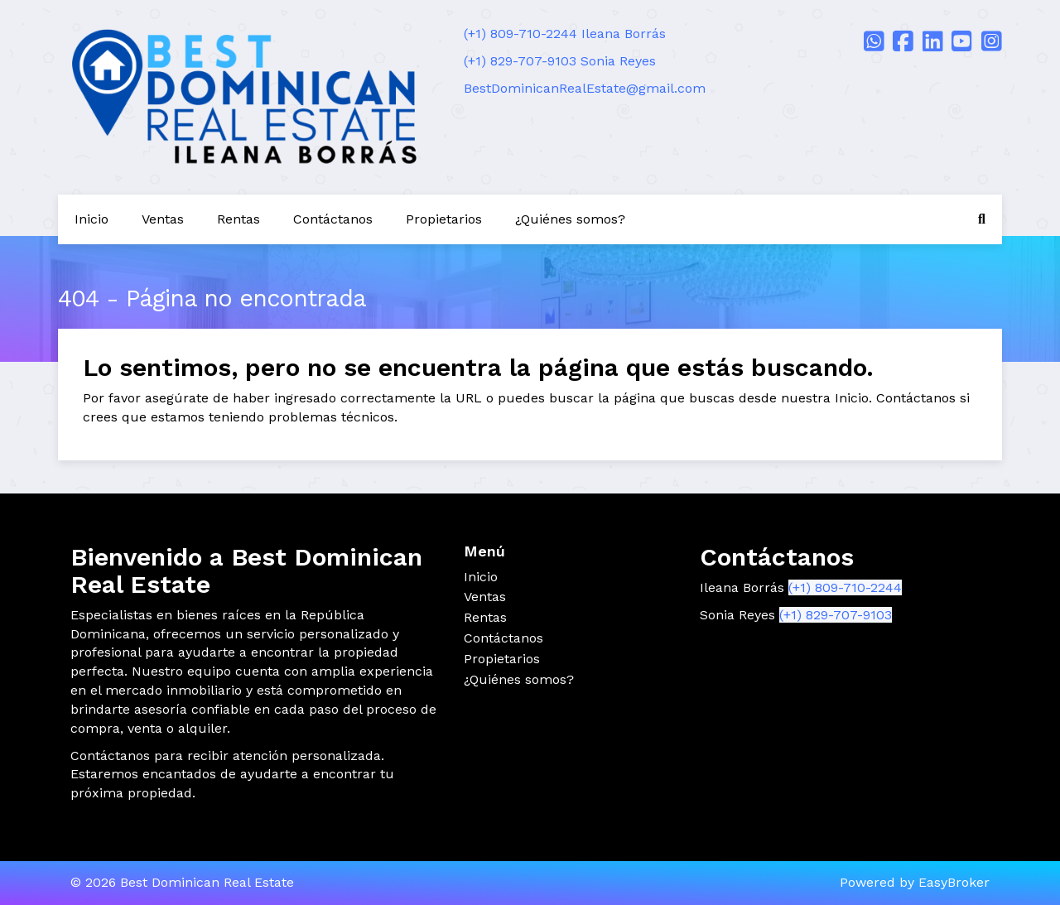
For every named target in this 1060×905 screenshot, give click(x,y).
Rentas (238, 219)
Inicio (91, 219)
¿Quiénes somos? (570, 219)
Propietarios (444, 219)
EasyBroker (954, 882)
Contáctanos (333, 219)
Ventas (163, 219)
